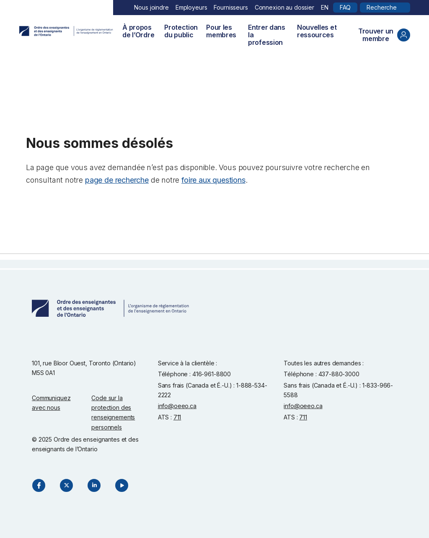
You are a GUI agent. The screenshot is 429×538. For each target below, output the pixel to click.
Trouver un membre (384, 35)
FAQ (345, 7)
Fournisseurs (231, 7)
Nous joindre (151, 7)
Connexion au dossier (284, 7)
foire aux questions (213, 180)
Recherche (382, 7)
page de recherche (117, 180)
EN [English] (324, 7)
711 (177, 417)
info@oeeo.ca (177, 405)
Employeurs (191, 7)
